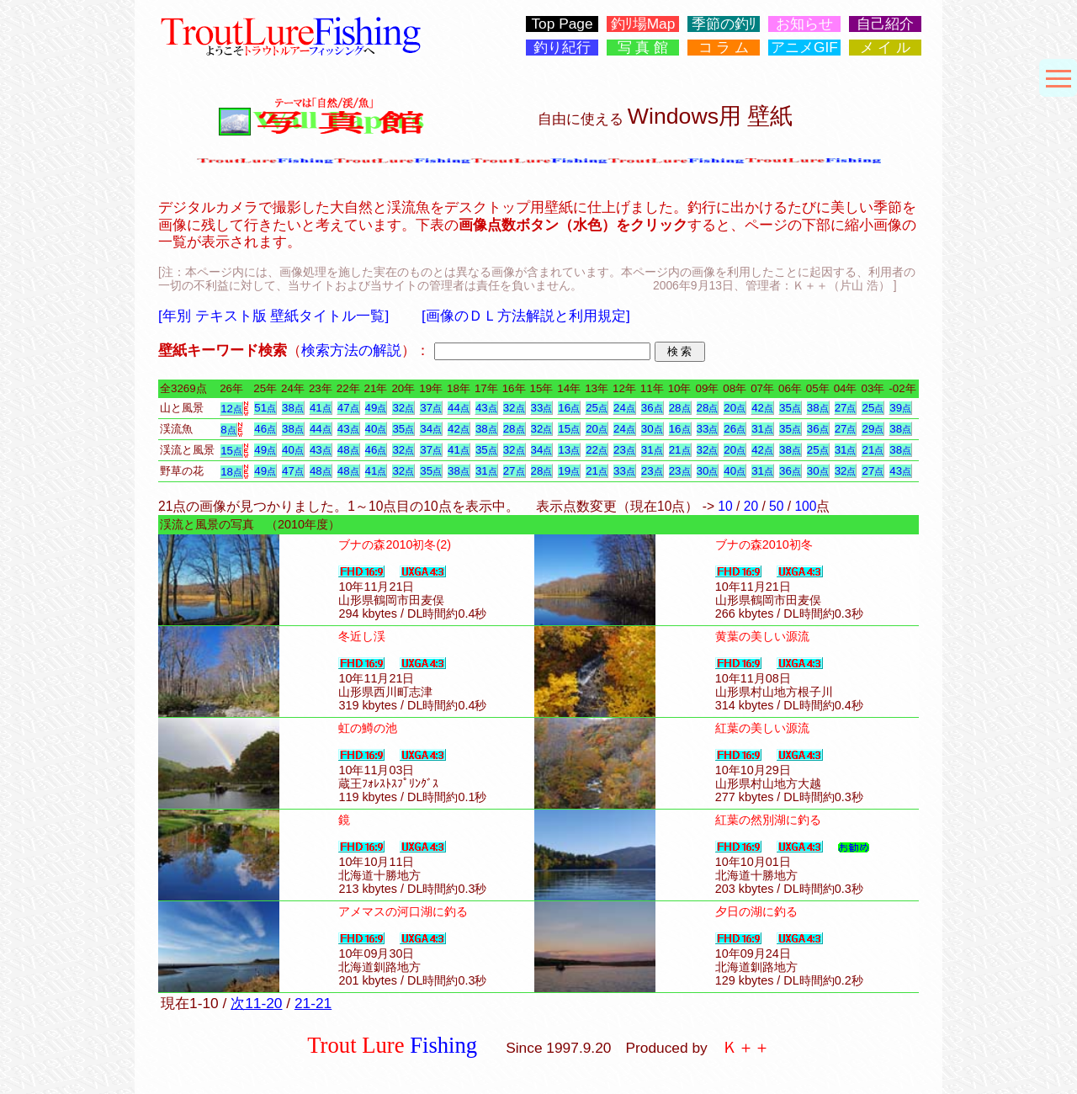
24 (624, 407)
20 (734, 407)
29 (872, 428)
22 (596, 449)
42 (762, 407)
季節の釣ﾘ (724, 24)
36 (652, 407)
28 (680, 407)
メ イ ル (885, 48)
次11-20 (256, 1003)
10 (725, 506)
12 (231, 408)
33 (542, 407)
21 (680, 449)
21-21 (313, 1003)
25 (596, 407)
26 (734, 428)
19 (569, 471)
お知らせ (804, 24)
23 (624, 449)
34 (431, 428)
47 (348, 407)
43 (486, 407)
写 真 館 (643, 48)
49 (376, 407)
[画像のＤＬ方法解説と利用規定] (526, 315)
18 (231, 471)
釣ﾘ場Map (643, 24)
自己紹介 (885, 24)
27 (846, 407)
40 (376, 428)
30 (652, 428)
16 (569, 407)
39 (900, 407)
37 (431, 407)
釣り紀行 (562, 48)
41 (321, 407)
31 (762, 428)
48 (348, 449)
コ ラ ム (724, 48)
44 (459, 407)
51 (265, 407)
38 (293, 407)
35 (790, 407)
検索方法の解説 (351, 350)
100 (805, 506)
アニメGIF (804, 48)
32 (403, 407)
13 (569, 449)
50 (776, 506)
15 (569, 428)
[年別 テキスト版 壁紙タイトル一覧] (273, 315)
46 (265, 428)
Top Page (561, 24)
